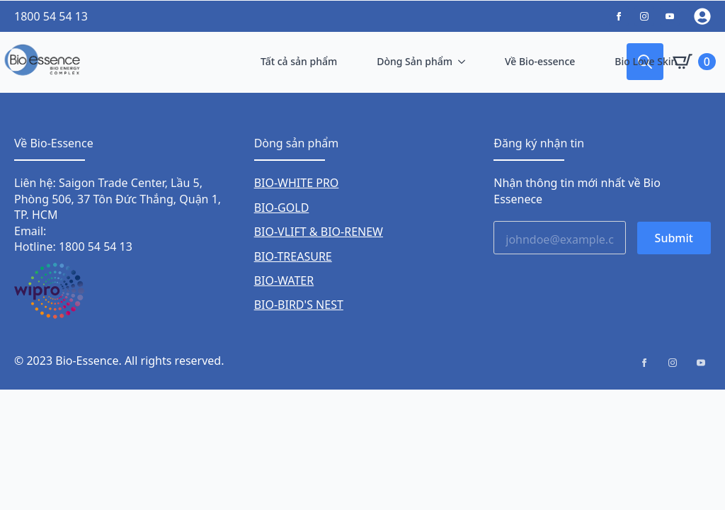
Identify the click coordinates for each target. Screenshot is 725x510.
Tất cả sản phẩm (299, 61)
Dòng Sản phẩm (414, 61)
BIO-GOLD (281, 207)
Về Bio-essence (540, 61)
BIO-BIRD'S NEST (298, 304)
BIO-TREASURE (293, 256)
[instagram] (673, 363)
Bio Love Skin (646, 61)
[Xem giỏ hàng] (694, 61)
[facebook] (644, 363)
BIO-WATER (284, 280)
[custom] (619, 16)
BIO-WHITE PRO (296, 183)
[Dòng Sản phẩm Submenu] (464, 61)
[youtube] (701, 363)
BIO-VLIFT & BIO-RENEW (318, 231)
